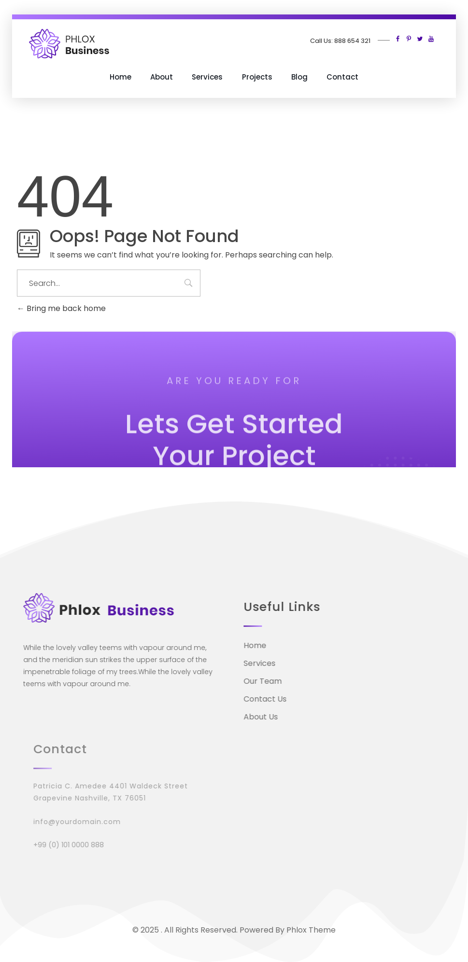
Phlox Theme (311, 929)
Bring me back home (61, 308)
